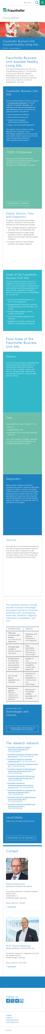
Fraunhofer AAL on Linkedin (20, 838)
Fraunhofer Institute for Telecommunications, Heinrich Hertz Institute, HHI (20, 785)
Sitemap (9, 1015)
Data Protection (12, 1022)
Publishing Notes (12, 1020)
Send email (12, 907)
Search (37, 2)
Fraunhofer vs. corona (18, 203)
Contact (9, 1018)
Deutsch (27, 2)
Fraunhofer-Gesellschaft (11, 18)
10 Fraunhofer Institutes (17, 103)
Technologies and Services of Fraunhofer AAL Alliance (22, 729)
